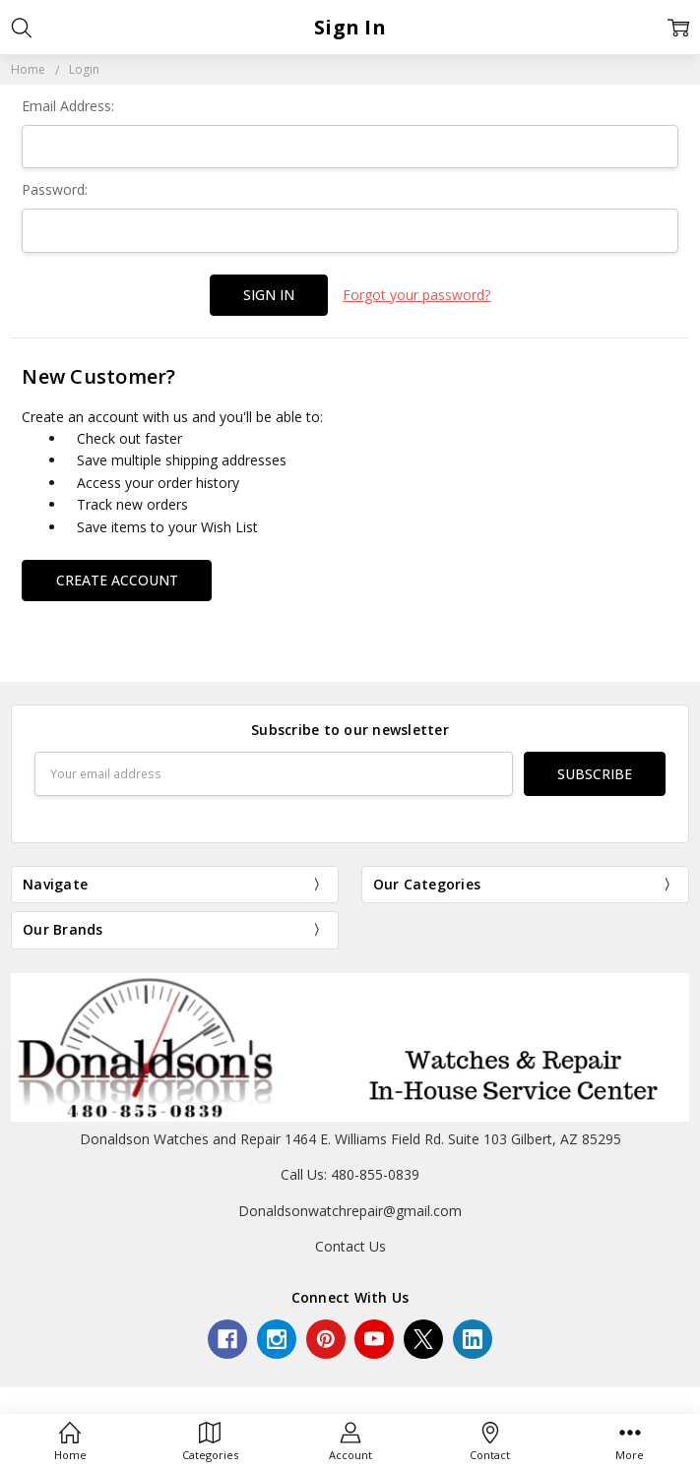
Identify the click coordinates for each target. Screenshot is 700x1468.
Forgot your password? (416, 294)
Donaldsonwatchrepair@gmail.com (350, 1210)
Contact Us (350, 1246)
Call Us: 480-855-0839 (350, 1174)
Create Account (117, 580)
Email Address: (68, 105)
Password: (55, 189)
